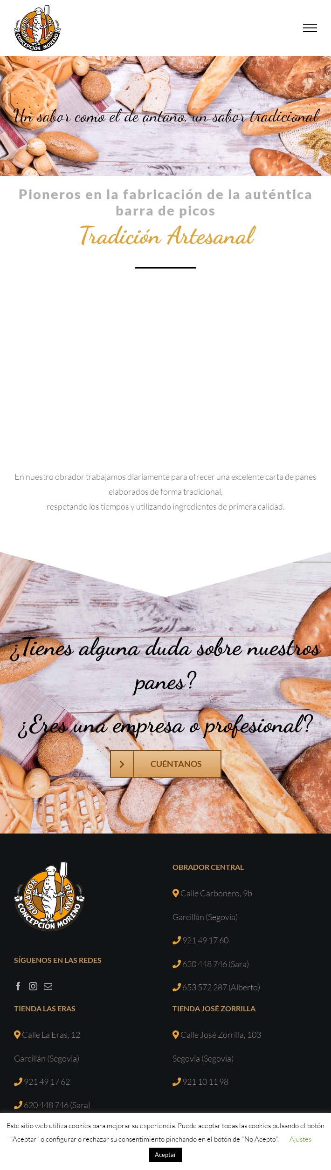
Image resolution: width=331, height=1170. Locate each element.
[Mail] (48, 986)
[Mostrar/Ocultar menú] (310, 28)
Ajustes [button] (300, 1139)
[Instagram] (33, 986)
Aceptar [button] (165, 1154)
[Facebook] (18, 986)
